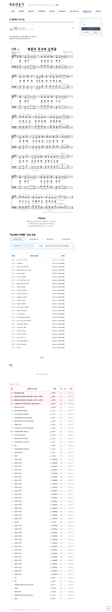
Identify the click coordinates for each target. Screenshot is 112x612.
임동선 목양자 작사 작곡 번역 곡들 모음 (24, 421)
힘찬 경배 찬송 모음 (19, 393)
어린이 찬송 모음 (18, 452)
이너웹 (38, 609)
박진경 (52, 456)
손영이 (52, 435)
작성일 (70, 389)
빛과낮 (52, 578)
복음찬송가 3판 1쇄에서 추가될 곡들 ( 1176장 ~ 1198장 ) (28, 396)
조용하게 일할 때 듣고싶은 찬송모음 (23, 417)
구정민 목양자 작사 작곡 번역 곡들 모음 (24, 428)
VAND (15, 598)
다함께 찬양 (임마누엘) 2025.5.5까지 (23, 595)
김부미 (15, 28)
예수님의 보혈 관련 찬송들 (20, 410)
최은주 (52, 417)
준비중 (16, 588)
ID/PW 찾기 (86, 32)
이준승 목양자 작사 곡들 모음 (21, 442)
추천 (65, 389)
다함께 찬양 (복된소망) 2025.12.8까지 (24, 584)
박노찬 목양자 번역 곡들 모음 (21, 414)
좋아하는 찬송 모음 (19, 407)
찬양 (15, 578)
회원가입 (96, 32)
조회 (61, 389)
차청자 (52, 445)
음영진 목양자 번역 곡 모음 (21, 438)
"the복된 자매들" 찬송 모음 (21, 431)
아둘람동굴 (53, 459)
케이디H (53, 407)
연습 (15, 445)
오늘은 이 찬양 (18, 459)
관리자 (52, 393)
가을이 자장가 (17, 591)
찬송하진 (16, 522)
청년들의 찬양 (17, 424)
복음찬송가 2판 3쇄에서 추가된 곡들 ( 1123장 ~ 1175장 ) (28, 400)
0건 (15, 29)
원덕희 (52, 598)
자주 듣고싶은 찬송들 (19, 435)
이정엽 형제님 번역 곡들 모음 (21, 449)
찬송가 (16, 456)
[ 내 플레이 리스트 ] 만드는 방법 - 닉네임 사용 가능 (27, 403)
